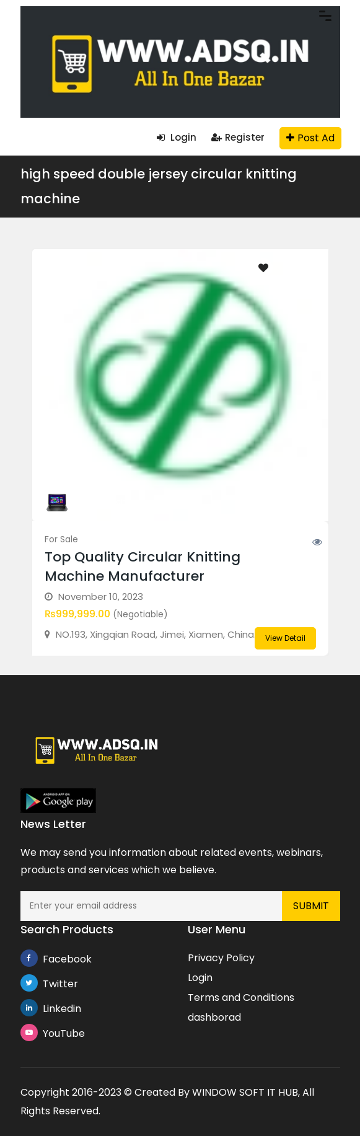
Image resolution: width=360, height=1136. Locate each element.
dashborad (214, 1017)
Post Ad (310, 138)
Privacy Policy (221, 958)
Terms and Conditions (241, 997)
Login (176, 137)
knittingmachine (105, 501)
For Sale (61, 539)
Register (238, 137)
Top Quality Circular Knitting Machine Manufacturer (142, 566)
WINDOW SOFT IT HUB (245, 1092)
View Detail (285, 638)
